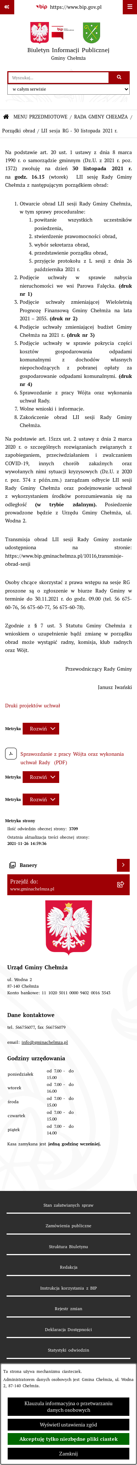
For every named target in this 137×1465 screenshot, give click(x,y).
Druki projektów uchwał (32, 705)
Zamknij (68, 1453)
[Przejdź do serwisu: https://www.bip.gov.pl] (68, 7)
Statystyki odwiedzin (68, 1350)
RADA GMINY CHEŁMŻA (101, 117)
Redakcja (68, 1267)
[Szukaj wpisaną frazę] (120, 77)
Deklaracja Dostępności (68, 1329)
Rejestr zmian (68, 1308)
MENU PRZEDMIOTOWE (41, 117)
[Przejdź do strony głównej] (68, 43)
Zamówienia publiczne (68, 1225)
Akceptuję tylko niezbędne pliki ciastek (68, 1439)
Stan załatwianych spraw (68, 1205)
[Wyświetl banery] (123, 865)
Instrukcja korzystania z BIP (68, 1288)
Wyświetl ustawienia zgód (68, 1424)
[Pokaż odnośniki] (7, 7)
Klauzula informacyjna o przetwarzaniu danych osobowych (68, 1406)
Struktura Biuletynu (68, 1246)
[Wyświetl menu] (130, 7)
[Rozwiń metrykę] (41, 729)
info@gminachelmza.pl (45, 1042)
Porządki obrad (18, 131)
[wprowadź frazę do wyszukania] (58, 77)
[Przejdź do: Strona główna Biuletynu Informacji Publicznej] (6, 117)
